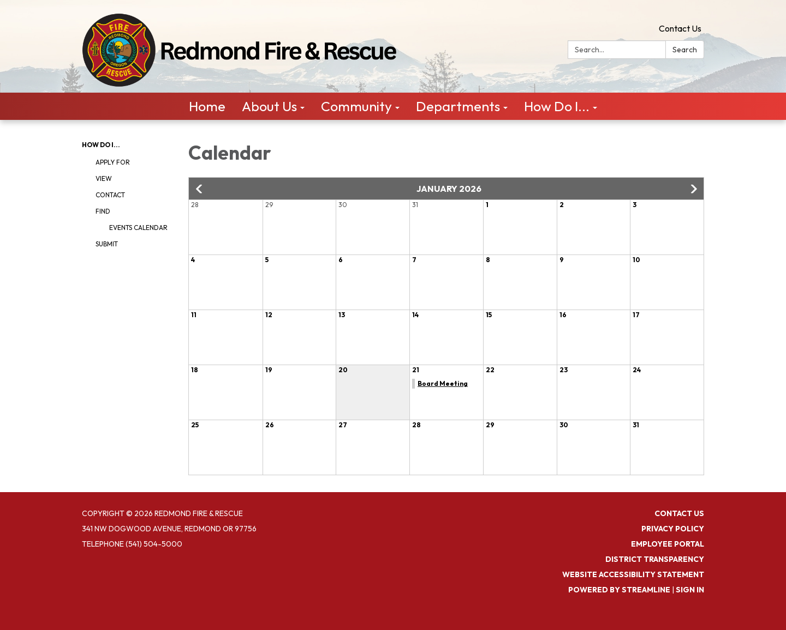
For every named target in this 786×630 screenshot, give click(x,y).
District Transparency (654, 559)
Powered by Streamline (619, 590)
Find (103, 211)
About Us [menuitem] (269, 106)
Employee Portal (667, 544)
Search (684, 49)
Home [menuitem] (207, 106)
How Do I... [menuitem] (557, 106)
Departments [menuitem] (458, 106)
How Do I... (101, 145)
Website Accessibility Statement (633, 574)
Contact (110, 195)
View (104, 178)
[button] (200, 189)
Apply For (113, 162)
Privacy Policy (672, 529)
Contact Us (680, 28)
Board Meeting (443, 383)
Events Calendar (138, 227)
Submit (107, 244)
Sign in (690, 590)
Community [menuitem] (356, 106)
